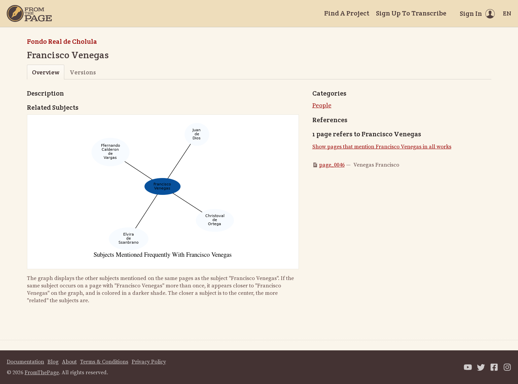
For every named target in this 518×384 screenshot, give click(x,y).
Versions (83, 72)
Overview (45, 72)
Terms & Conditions (104, 361)
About (69, 361)
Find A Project (346, 13)
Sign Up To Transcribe (411, 13)
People (322, 105)
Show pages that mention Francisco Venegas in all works (381, 146)
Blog (53, 361)
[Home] (29, 13)
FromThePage (42, 372)
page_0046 (332, 165)
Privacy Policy (149, 361)
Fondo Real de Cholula (62, 41)
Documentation (25, 361)
